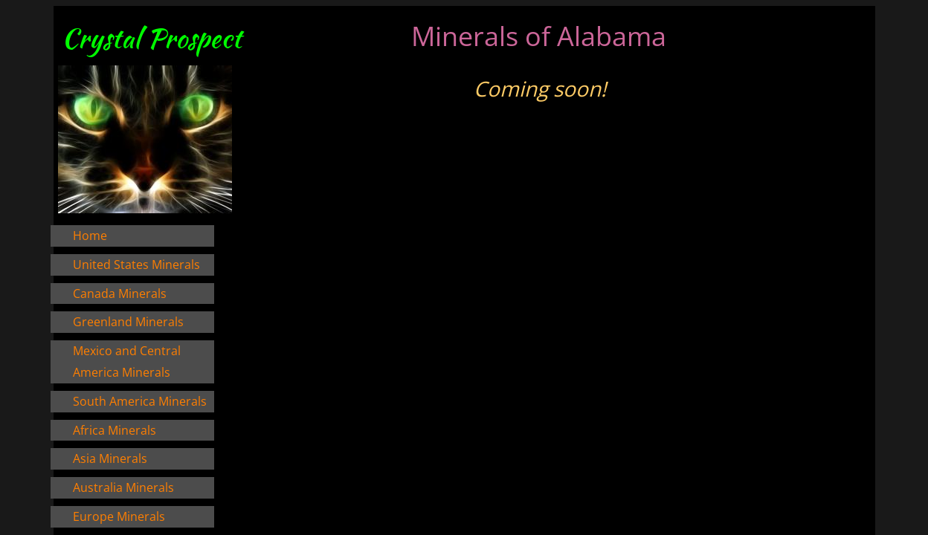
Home (90, 235)
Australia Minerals (123, 487)
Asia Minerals (110, 458)
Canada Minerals (120, 293)
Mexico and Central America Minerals (127, 361)
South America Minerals (140, 401)
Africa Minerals (114, 430)
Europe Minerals (119, 516)
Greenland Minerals (128, 322)
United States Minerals (136, 264)
